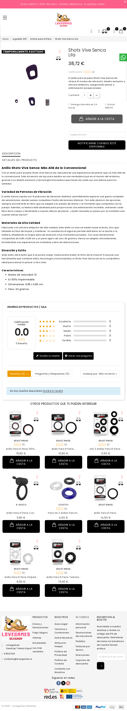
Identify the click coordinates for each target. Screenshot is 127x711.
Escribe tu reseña (48, 356)
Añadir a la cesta (96, 119)
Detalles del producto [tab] (19, 160)
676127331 (9, 653)
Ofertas (37, 637)
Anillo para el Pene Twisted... (63, 577)
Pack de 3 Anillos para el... (63, 513)
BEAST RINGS (21, 440)
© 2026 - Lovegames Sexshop (19, 706)
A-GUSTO (21, 504)
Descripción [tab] (11, 153)
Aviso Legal (61, 624)
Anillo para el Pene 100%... (21, 449)
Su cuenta (82, 617)
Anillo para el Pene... (63, 449)
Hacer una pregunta (78, 356)
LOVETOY (64, 504)
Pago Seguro (40, 632)
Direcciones (83, 655)
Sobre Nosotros (64, 637)
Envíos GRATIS (110, 106)
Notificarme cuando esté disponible (97, 144)
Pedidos (80, 641)
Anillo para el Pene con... (21, 513)
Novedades (39, 642)
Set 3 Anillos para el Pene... (106, 449)
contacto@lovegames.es (18, 659)
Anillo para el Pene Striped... (21, 577)
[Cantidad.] (84, 95)
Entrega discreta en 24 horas (82, 106)
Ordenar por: (90, 373)
